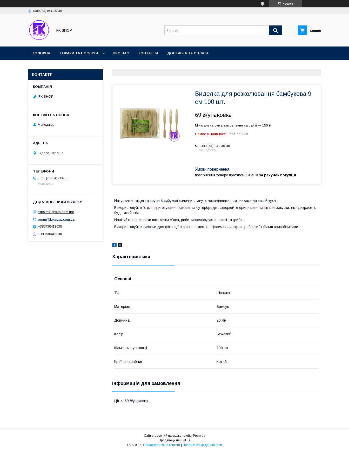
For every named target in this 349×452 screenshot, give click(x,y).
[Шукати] (275, 30)
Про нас (121, 53)
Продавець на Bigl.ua (174, 440)
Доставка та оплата (188, 53)
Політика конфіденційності (202, 445)
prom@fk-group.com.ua (56, 219)
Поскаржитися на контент (161, 445)
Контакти (148, 53)
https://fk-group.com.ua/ (56, 212)
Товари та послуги (78, 53)
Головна (41, 53)
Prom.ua (199, 435)
